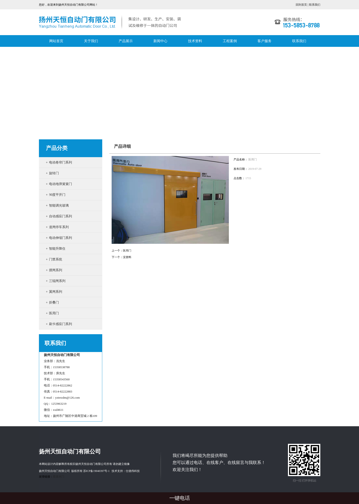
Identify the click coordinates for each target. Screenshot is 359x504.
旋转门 (54, 173)
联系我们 (314, 4)
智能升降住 (57, 248)
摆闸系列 (55, 270)
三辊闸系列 (57, 281)
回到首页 (301, 4)
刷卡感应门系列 (60, 324)
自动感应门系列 (60, 216)
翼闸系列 (55, 291)
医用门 (54, 313)
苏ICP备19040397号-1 (96, 471)
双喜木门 (58, 476)
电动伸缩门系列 (60, 238)
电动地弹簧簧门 (60, 184)
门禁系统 (55, 259)
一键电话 (179, 498)
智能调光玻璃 (59, 205)
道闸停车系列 (59, 227)
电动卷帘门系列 (60, 162)
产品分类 (57, 148)
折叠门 (54, 302)
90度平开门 (57, 194)
